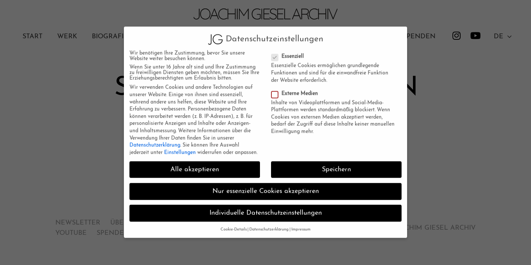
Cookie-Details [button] (234, 225)
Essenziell (288, 51)
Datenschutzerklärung (154, 140)
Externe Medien (295, 89)
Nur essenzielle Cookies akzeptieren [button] (265, 186)
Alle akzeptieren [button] (194, 165)
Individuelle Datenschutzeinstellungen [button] (265, 208)
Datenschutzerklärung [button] (269, 225)
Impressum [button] (300, 225)
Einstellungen (180, 148)
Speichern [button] (336, 165)
